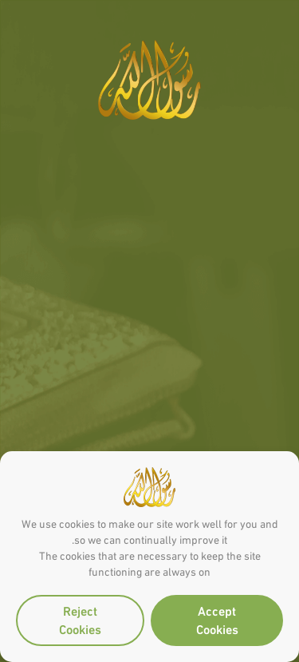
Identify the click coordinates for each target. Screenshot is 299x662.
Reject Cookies (80, 619)
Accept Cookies (217, 619)
